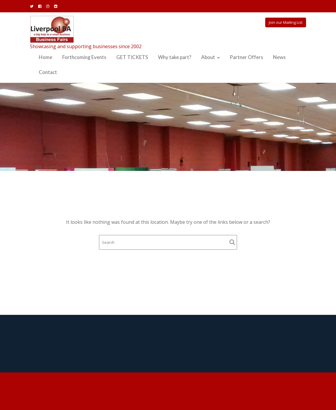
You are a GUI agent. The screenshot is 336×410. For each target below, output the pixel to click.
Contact (48, 72)
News (279, 57)
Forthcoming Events (84, 57)
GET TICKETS (132, 57)
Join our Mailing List (286, 22)
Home (45, 57)
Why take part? (174, 57)
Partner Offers (246, 57)
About (208, 57)
